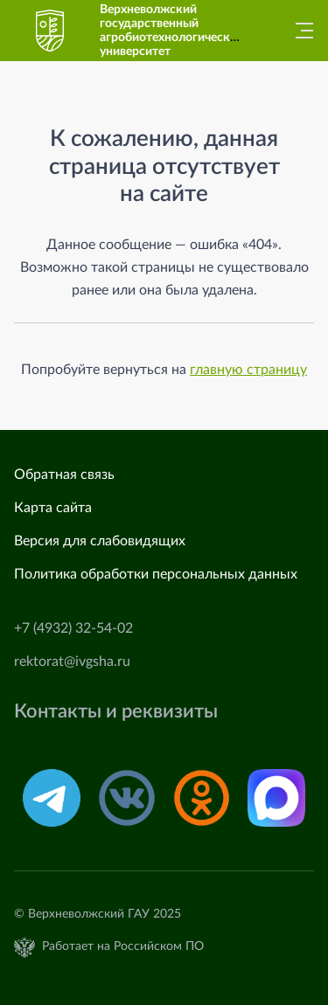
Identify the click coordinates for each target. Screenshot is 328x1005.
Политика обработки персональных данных (155, 574)
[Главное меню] (299, 30)
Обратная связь (64, 475)
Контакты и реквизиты (116, 712)
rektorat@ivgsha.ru (72, 662)
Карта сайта (53, 508)
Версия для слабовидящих (99, 541)
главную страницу (248, 370)
